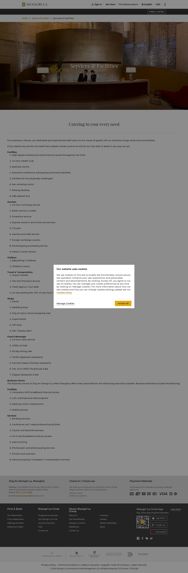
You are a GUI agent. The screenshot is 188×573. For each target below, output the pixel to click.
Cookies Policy (64, 292)
